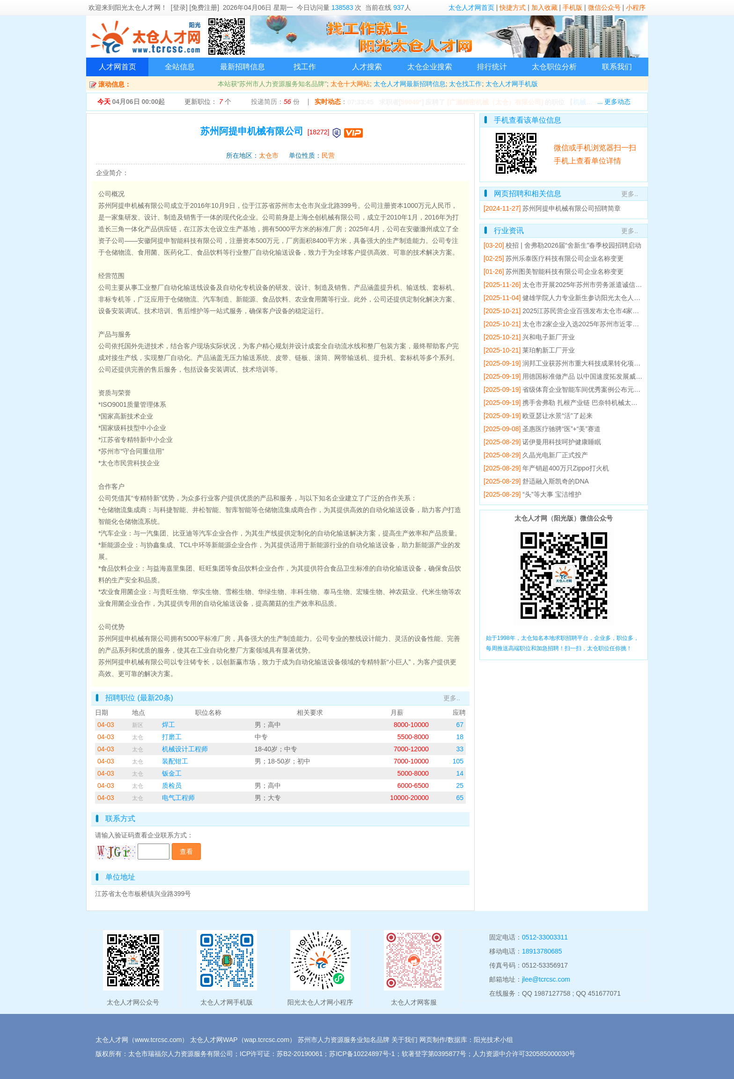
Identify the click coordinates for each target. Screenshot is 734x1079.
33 (459, 749)
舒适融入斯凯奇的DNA (555, 481)
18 (459, 737)
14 (459, 773)
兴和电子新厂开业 (548, 337)
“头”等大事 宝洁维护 (551, 494)
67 (459, 724)
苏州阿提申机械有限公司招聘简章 (571, 208)
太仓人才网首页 (471, 7)
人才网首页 (117, 67)
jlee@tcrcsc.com (546, 979)
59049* (411, 102)
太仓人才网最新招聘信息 (410, 84)
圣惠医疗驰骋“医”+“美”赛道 (561, 429)
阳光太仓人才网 (138, 7)
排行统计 (492, 67)
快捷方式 (512, 7)
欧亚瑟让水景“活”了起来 (557, 415)
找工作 (305, 67)
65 (459, 797)
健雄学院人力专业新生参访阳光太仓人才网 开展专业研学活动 (611, 297)
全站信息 (180, 67)
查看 (186, 851)
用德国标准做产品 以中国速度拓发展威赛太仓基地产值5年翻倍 (613, 376)
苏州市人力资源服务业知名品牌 (343, 1039)
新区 (137, 725)
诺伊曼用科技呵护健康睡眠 (561, 442)
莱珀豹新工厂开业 (548, 350)
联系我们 (617, 67)
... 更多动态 (614, 101)
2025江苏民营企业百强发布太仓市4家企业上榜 (590, 311)
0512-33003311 (545, 937)
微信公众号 (604, 7)
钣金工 (172, 773)
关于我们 (404, 1039)
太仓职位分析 (554, 67)
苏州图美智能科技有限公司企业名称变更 (565, 271)
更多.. (451, 698)
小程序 (636, 7)
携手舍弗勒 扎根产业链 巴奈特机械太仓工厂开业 (593, 402)
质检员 (172, 785)
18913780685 (542, 951)
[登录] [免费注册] (195, 7)
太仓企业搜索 (429, 67)
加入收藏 (544, 7)
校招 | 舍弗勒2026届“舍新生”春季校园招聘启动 (573, 245)
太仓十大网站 (350, 84)
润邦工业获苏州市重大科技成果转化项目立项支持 (594, 363)
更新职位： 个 (207, 101)
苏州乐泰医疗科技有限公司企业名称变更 (565, 258)
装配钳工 (175, 761)
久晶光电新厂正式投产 (555, 455)
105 (458, 761)
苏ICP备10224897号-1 (362, 1053)
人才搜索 (367, 67)
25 (459, 785)
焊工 (168, 724)
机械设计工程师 (185, 749)
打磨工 (172, 737)
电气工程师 (178, 797)
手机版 (572, 7)
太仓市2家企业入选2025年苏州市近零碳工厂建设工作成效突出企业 (620, 324)
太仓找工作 (465, 84)
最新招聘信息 (242, 67)
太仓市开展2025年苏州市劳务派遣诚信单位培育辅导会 (601, 284)
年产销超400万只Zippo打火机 (565, 468)
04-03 (105, 724)
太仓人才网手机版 (511, 84)
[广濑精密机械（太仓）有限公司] (495, 102)
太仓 (137, 737)
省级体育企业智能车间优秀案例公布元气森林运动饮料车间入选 (614, 389)
